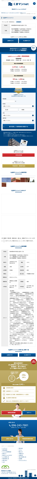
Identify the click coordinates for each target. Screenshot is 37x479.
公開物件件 (10, 40)
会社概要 (20, 458)
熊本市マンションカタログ (7, 455)
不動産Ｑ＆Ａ (21, 453)
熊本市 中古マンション (4, 12)
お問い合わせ (4, 460)
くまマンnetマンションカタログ (14, 12)
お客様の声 (21, 455)
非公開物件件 (26, 40)
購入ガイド (21, 451)
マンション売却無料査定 (6, 451)
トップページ (4, 448)
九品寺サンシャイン (23, 12)
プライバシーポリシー (23, 460)
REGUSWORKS (33, 469)
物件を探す (21, 448)
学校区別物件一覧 (5, 458)
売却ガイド (4, 453)
